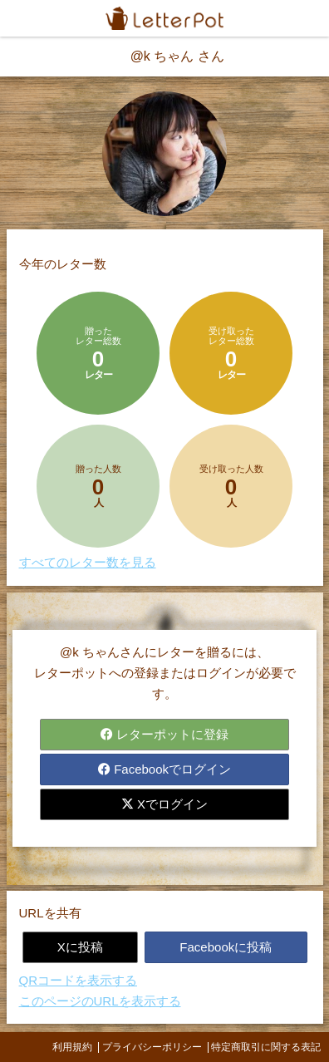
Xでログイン (164, 804)
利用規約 (72, 1047)
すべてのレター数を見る (87, 562)
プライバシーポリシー (152, 1047)
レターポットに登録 (164, 734)
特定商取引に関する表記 (266, 1047)
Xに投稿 (80, 947)
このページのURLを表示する (100, 1001)
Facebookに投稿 (225, 947)
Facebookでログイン (164, 769)
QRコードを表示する (78, 980)
